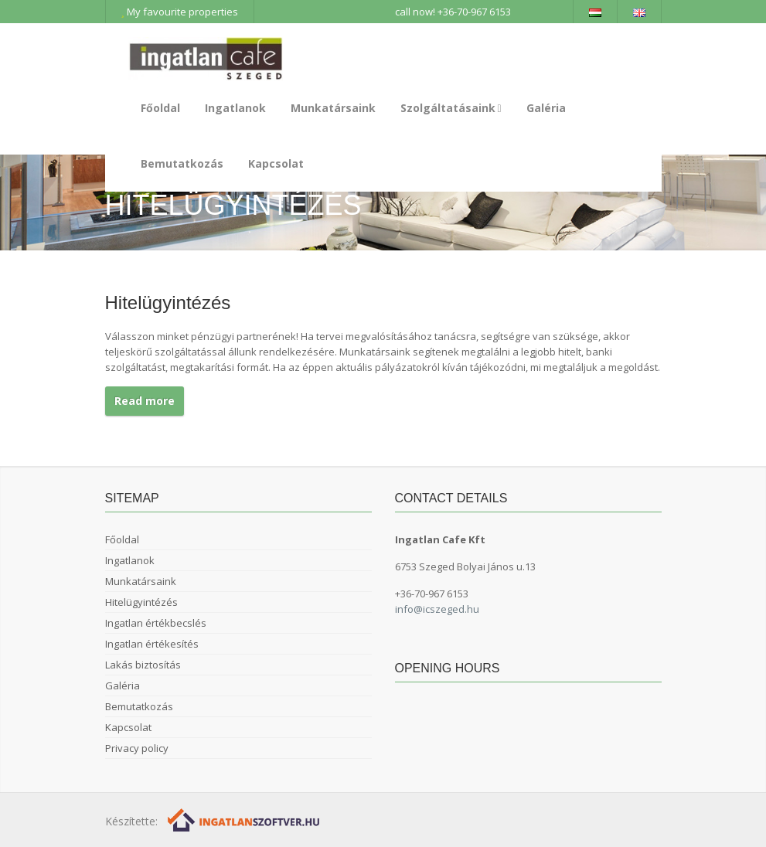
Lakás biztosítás (143, 665)
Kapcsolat (276, 163)
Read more (144, 400)
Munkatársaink (333, 107)
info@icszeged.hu (437, 609)
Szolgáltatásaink (451, 107)
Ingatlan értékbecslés (155, 623)
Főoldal (160, 107)
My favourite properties (179, 12)
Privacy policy (137, 748)
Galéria (546, 107)
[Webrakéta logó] (245, 818)
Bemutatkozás (182, 163)
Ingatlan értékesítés (152, 644)
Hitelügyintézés (141, 602)
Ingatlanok (235, 107)
